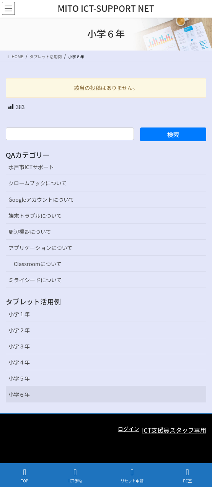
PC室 (187, 475)
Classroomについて (38, 264)
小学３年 (19, 346)
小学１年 (19, 314)
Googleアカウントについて (41, 199)
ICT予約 (75, 475)
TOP (24, 475)
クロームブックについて (37, 183)
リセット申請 (132, 475)
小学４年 (19, 362)
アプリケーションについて (40, 248)
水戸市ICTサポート (31, 167)
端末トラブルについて (35, 215)
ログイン (128, 429)
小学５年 (19, 378)
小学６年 (19, 394)
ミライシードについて (35, 280)
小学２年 (19, 330)
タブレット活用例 (33, 301)
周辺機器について (29, 231)
